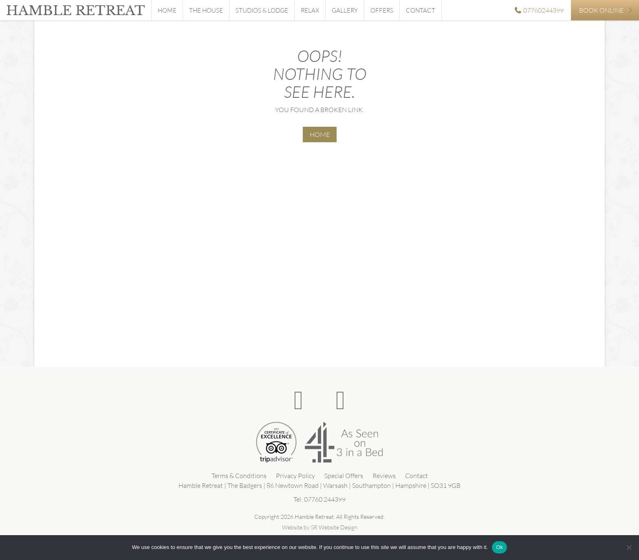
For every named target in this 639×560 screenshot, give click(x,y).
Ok (499, 547)
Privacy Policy (295, 476)
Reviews (384, 476)
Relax (310, 10)
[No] (629, 547)
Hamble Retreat (75, 10)
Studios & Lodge (262, 10)
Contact (420, 10)
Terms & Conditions (239, 476)
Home (167, 10)
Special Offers (343, 476)
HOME (320, 134)
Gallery (345, 10)
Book (606, 10)
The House (206, 10)
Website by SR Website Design (319, 527)
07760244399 (539, 10)
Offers (381, 10)
